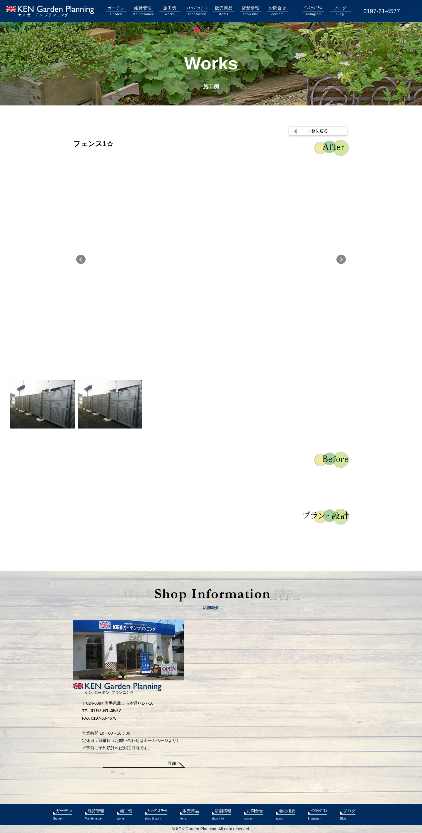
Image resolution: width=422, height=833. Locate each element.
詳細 (172, 763)
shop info (250, 10)
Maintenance (143, 10)
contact (277, 10)
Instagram (313, 10)
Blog (340, 10)
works (170, 10)
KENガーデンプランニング (50, 11)
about (285, 813)
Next (341, 259)
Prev (81, 259)
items (223, 10)
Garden (116, 10)
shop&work (196, 10)
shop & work (156, 813)
